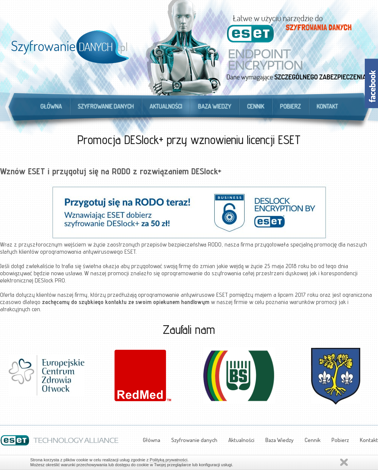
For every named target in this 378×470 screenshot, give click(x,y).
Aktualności (166, 106)
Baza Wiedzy (214, 106)
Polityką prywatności (168, 460)
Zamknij (344, 462)
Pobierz (290, 106)
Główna (51, 106)
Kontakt (327, 106)
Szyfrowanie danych (106, 106)
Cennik (255, 106)
